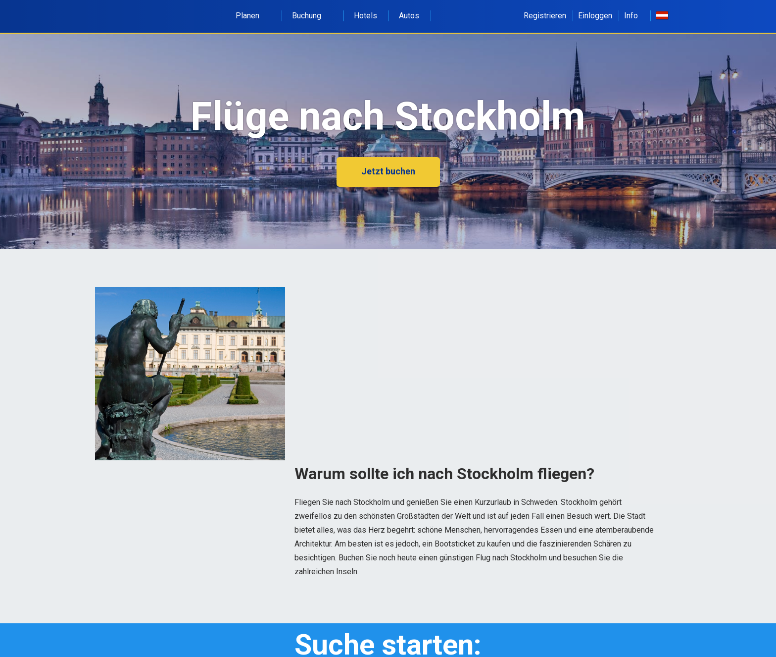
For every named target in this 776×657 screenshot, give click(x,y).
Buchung (312, 15)
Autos (409, 15)
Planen (253, 15)
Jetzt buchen (388, 171)
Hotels (365, 15)
